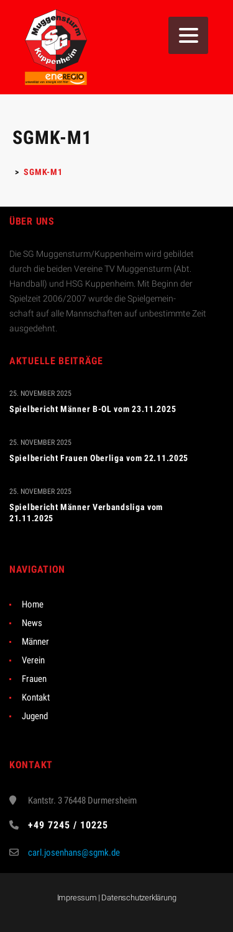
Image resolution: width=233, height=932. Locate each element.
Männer (35, 641)
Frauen (34, 678)
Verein (33, 660)
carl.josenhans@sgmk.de (74, 852)
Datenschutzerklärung (138, 897)
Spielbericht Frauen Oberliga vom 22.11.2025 (98, 458)
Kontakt (36, 697)
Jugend (35, 716)
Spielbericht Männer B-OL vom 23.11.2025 (92, 409)
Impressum (77, 897)
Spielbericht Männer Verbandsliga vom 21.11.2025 (86, 512)
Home (32, 604)
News (32, 623)
